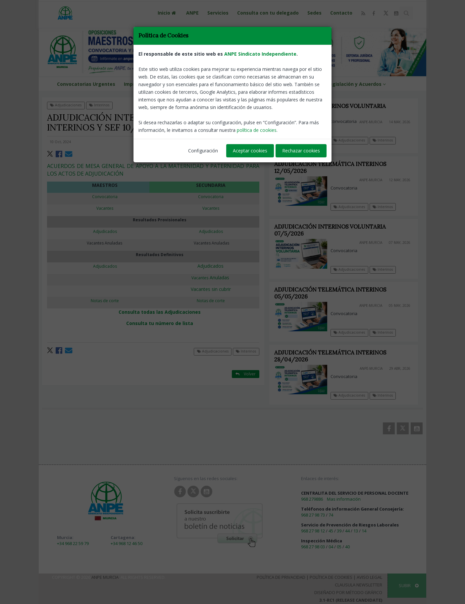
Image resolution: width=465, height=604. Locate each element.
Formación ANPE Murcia (189, 84)
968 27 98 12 (313, 531)
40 (347, 547)
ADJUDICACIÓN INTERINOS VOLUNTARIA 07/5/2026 (334, 230)
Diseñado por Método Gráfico (348, 592)
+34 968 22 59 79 (73, 543)
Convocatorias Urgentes (86, 84)
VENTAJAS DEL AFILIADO (254, 84)
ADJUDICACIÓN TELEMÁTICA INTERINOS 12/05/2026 (330, 167)
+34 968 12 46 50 (126, 543)
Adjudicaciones (65, 105)
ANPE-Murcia (245, 141)
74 (331, 515)
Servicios (218, 13)
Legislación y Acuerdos (357, 84)
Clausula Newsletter (358, 585)
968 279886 (312, 499)
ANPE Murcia (105, 577)
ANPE (192, 13)
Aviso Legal (369, 577)
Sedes (314, 13)
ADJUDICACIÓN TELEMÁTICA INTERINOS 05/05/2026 (334, 293)
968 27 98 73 (313, 515)
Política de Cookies (331, 577)
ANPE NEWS (304, 84)
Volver (245, 105)
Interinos (99, 105)
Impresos (138, 84)
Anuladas (211, 277)
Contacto (341, 13)
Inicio (168, 13)
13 (355, 531)
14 (364, 531)
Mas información (344, 499)
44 (347, 531)
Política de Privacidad (281, 577)
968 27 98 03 (313, 547)
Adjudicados (210, 266)
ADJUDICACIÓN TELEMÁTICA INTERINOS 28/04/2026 (334, 356)
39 (339, 531)
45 (331, 531)
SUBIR (409, 585)
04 (331, 547)
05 (339, 547)
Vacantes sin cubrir (211, 289)
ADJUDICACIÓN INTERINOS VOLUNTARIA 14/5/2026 (330, 109)
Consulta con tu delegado (268, 13)
